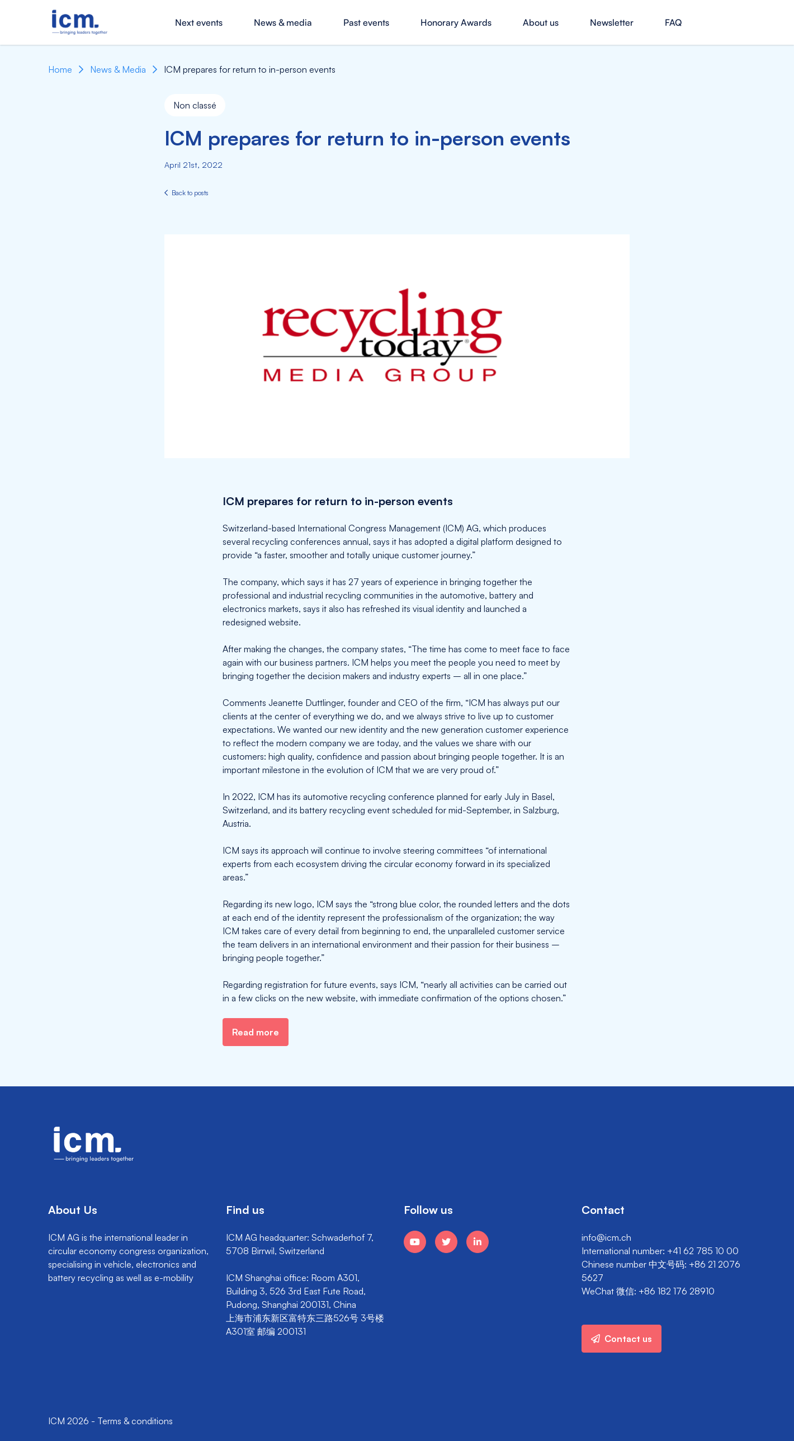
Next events (199, 22)
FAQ (673, 22)
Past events (366, 22)
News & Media (118, 69)
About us (541, 22)
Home (60, 69)
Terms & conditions (135, 1420)
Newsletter (612, 22)
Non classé (194, 105)
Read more (255, 1032)
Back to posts (186, 193)
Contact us (621, 1338)
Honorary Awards (455, 22)
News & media (283, 22)
